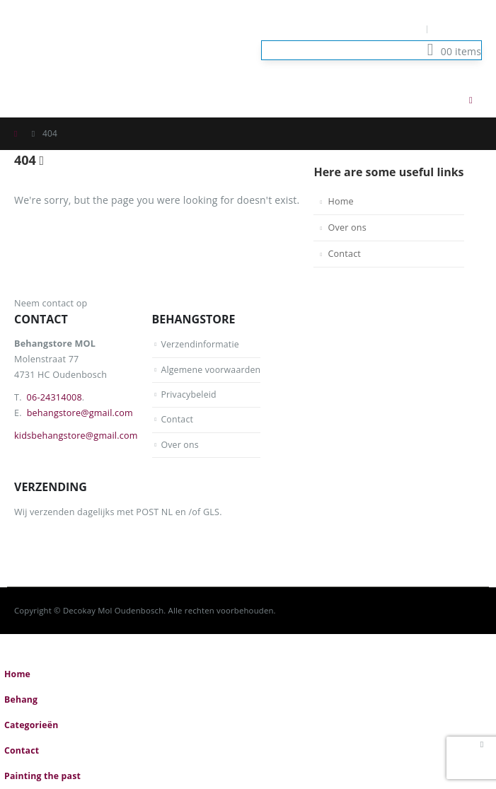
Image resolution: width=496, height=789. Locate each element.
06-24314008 (54, 397)
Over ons (347, 227)
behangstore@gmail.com (80, 413)
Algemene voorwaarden (212, 370)
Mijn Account (388, 28)
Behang (21, 700)
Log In (459, 28)
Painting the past (43, 777)
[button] (442, 100)
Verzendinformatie (201, 344)
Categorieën (31, 726)
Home (340, 201)
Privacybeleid (189, 394)
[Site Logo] (85, 41)
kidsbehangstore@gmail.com (76, 436)
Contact (344, 254)
